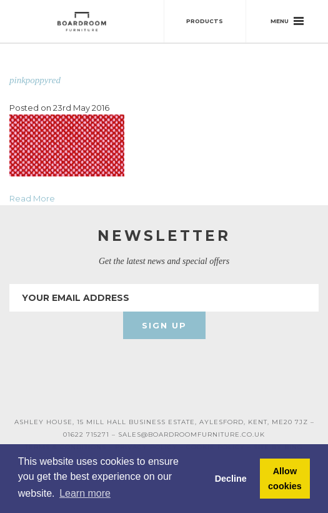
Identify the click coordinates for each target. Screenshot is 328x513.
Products (204, 21)
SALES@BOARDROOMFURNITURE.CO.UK (191, 434)
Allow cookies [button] (285, 478)
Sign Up (164, 325)
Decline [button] (231, 479)
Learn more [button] (85, 493)
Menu (287, 21)
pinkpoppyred (35, 80)
